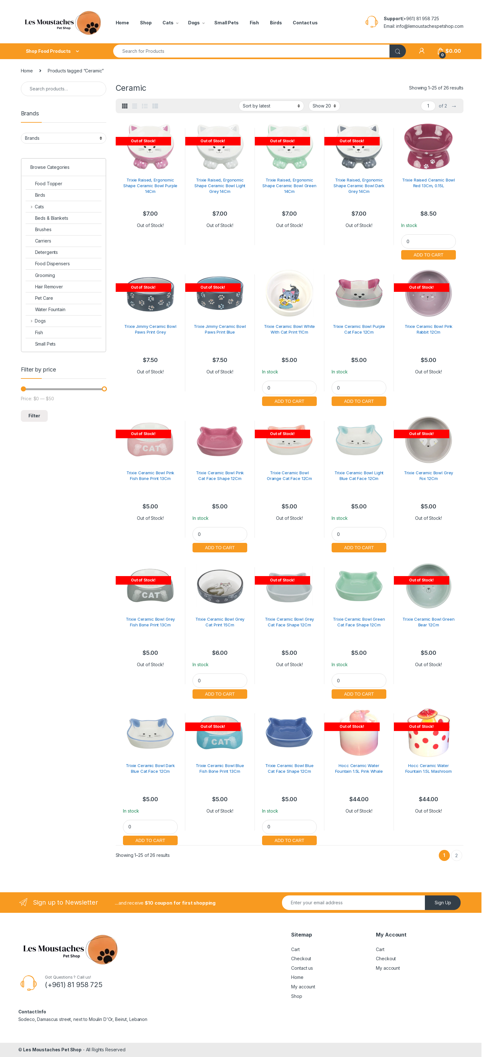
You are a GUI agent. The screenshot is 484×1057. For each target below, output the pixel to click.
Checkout (301, 958)
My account (303, 986)
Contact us (305, 22)
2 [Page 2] (456, 855)
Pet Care (39, 298)
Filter (34, 415)
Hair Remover (44, 286)
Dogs (194, 22)
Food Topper (44, 183)
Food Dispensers (48, 263)
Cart (295, 949)
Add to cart (428, 254)
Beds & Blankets (47, 218)
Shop (145, 22)
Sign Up (443, 902)
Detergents (42, 252)
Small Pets (226, 22)
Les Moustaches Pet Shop (52, 1049)
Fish (254, 22)
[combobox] (251, 51)
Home (122, 22)
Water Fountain (45, 309)
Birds (276, 22)
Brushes (39, 229)
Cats (167, 22)
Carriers (38, 240)
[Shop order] (271, 106)
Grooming (40, 275)
